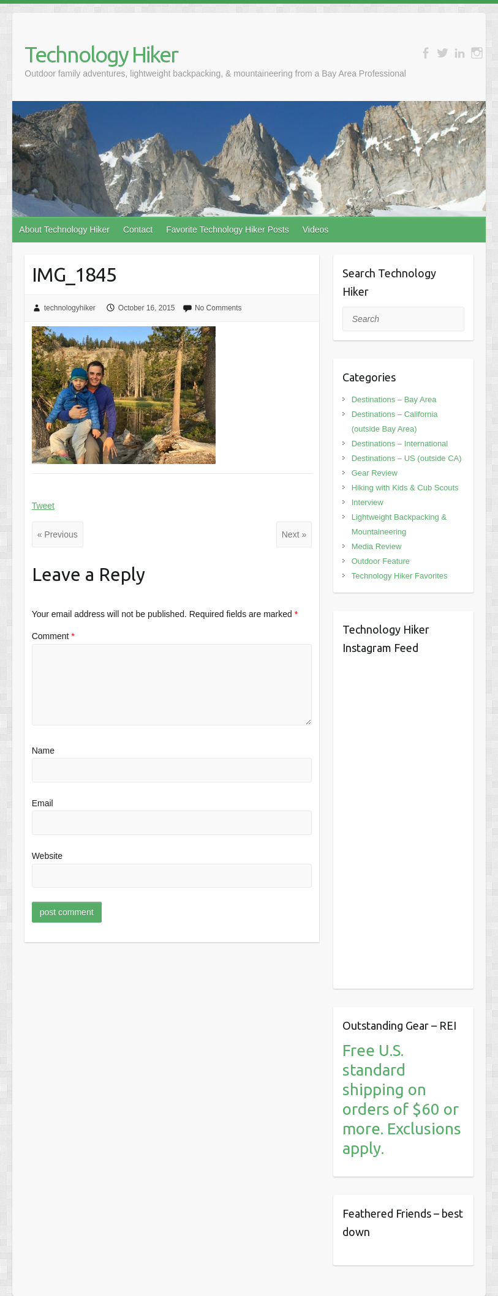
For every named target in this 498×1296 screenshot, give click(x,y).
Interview (367, 502)
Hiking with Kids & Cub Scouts (405, 487)
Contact (138, 229)
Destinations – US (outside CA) (407, 458)
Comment (53, 636)
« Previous (57, 534)
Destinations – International (400, 443)
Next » (294, 534)
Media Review (377, 546)
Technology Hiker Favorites (400, 575)
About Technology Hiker (64, 229)
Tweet (43, 506)
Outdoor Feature (381, 561)
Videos (316, 229)
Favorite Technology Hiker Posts (227, 229)
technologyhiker (70, 308)
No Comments (218, 308)
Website (47, 856)
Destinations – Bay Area (394, 399)
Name (43, 750)
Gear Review (375, 473)
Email (42, 803)
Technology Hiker (101, 54)
